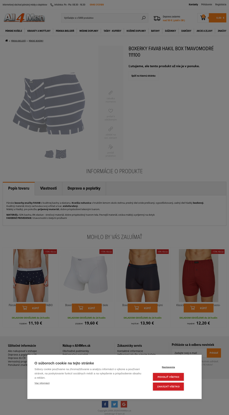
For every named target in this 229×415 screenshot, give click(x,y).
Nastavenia (173, 368)
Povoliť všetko (173, 377)
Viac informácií (42, 384)
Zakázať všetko (173, 386)
